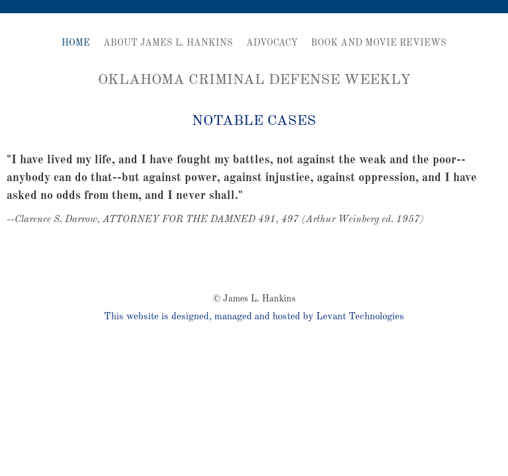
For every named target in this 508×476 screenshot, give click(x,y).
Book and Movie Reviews (378, 43)
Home (76, 43)
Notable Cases (254, 121)
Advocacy (272, 43)
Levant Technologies (360, 317)
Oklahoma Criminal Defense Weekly (254, 80)
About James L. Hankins (168, 43)
